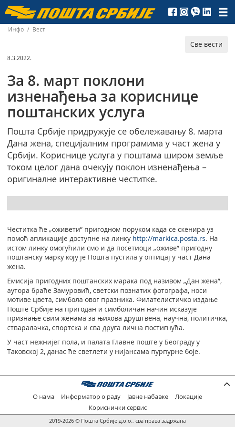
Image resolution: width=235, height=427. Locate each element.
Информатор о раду (91, 397)
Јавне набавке (147, 397)
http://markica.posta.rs (169, 238)
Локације (188, 397)
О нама (43, 397)
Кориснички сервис (118, 408)
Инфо (16, 29)
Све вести (206, 44)
